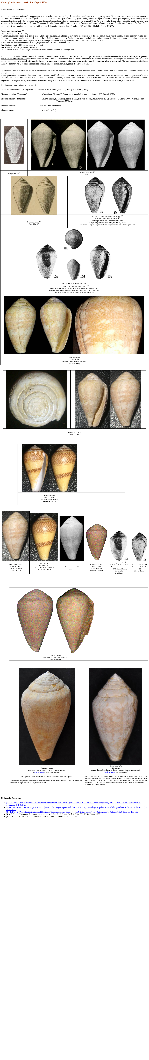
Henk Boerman (109, 772)
